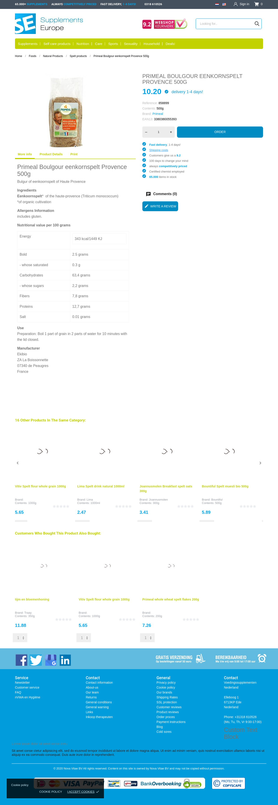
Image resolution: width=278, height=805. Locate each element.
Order (220, 132)
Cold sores (163, 731)
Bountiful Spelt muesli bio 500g (225, 486)
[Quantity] (158, 132)
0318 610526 (153, 4)
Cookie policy (50, 791)
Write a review (160, 206)
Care (98, 44)
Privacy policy (166, 682)
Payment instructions (170, 722)
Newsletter (22, 682)
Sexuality (131, 44)
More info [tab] (25, 154)
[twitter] (35, 659)
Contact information (99, 682)
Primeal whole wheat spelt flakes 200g (170, 599)
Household (152, 44)
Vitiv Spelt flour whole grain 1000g (40, 486)
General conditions (99, 702)
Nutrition (82, 44)
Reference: (150, 103)
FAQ (18, 692)
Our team (92, 692)
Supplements (28, 44)
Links (89, 712)
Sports (113, 44)
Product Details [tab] (51, 154)
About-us (92, 687)
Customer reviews (168, 707)
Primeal (157, 114)
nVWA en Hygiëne (27, 697)
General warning (97, 707)
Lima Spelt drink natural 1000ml (100, 486)
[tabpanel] (75, 112)
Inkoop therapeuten (99, 717)
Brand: (147, 114)
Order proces (165, 717)
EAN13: (147, 119)
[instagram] (50, 659)
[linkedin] (65, 659)
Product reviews (167, 712)
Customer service (27, 687)
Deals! (170, 44)
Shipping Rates (167, 697)
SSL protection (166, 702)
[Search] (257, 23)
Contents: (149, 108)
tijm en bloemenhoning (32, 599)
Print (74, 154)
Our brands (164, 692)
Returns (91, 697)
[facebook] (21, 659)
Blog (159, 727)
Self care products (56, 44)
